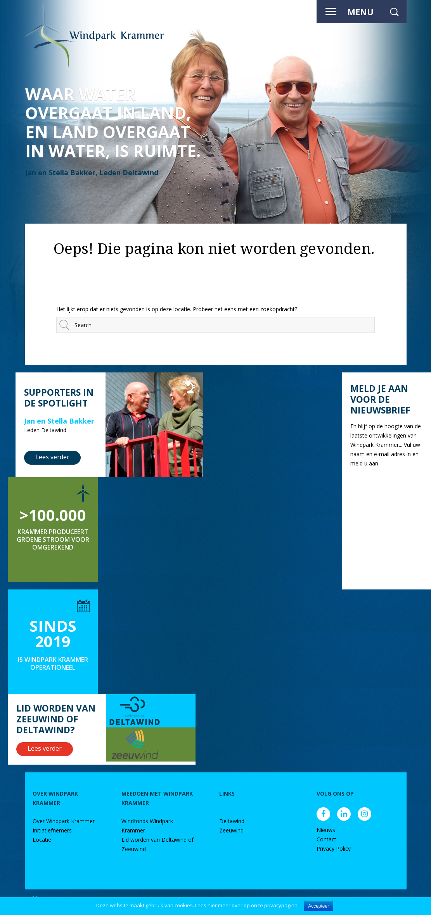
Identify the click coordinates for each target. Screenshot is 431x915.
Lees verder (52, 457)
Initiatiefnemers (52, 830)
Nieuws (326, 830)
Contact (326, 839)
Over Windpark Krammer (64, 821)
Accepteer (318, 906)
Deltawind (231, 821)
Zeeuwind (231, 830)
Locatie (42, 839)
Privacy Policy (334, 848)
